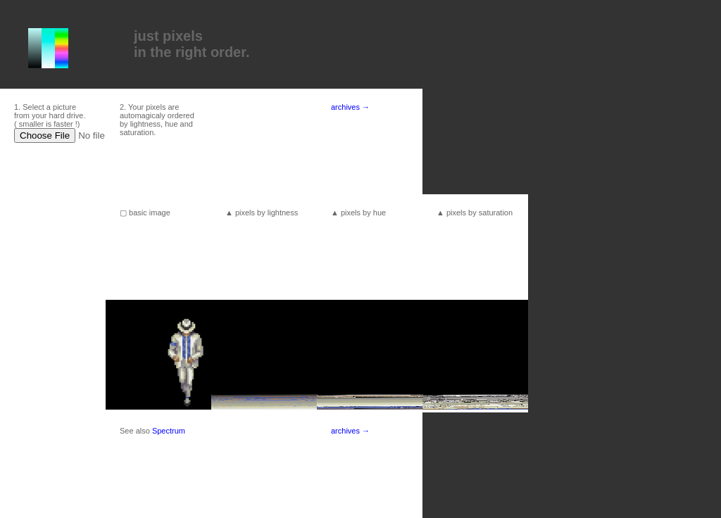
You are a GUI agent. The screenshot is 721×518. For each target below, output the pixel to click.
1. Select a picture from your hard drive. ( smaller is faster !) (49, 115)
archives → (350, 107)
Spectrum (168, 431)
